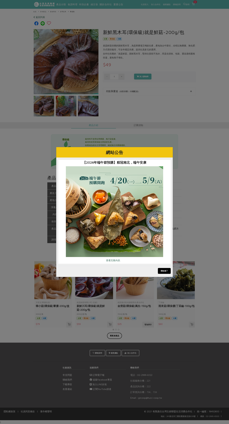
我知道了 (164, 271)
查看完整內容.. (113, 260)
